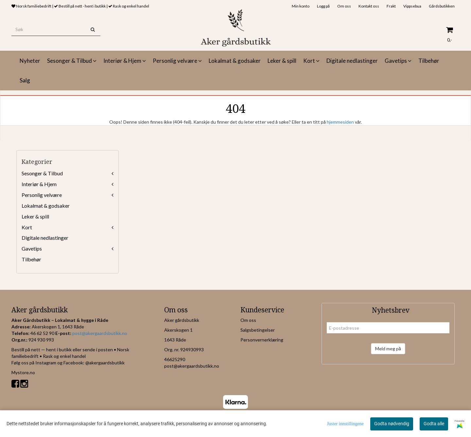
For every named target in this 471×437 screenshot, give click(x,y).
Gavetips (32, 248)
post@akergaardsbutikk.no (99, 333)
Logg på (323, 6)
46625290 (174, 359)
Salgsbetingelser (257, 330)
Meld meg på (388, 348)
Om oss (344, 6)
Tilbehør (31, 259)
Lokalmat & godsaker (46, 205)
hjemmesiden (340, 122)
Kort (27, 227)
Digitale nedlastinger (45, 238)
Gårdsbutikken (442, 6)
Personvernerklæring (261, 339)
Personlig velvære (42, 195)
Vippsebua (412, 6)
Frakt (391, 6)
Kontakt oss (368, 6)
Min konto (300, 6)
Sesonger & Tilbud (42, 173)
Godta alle (434, 423)
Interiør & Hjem (39, 184)
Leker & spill (35, 216)
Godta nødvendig (391, 423)
